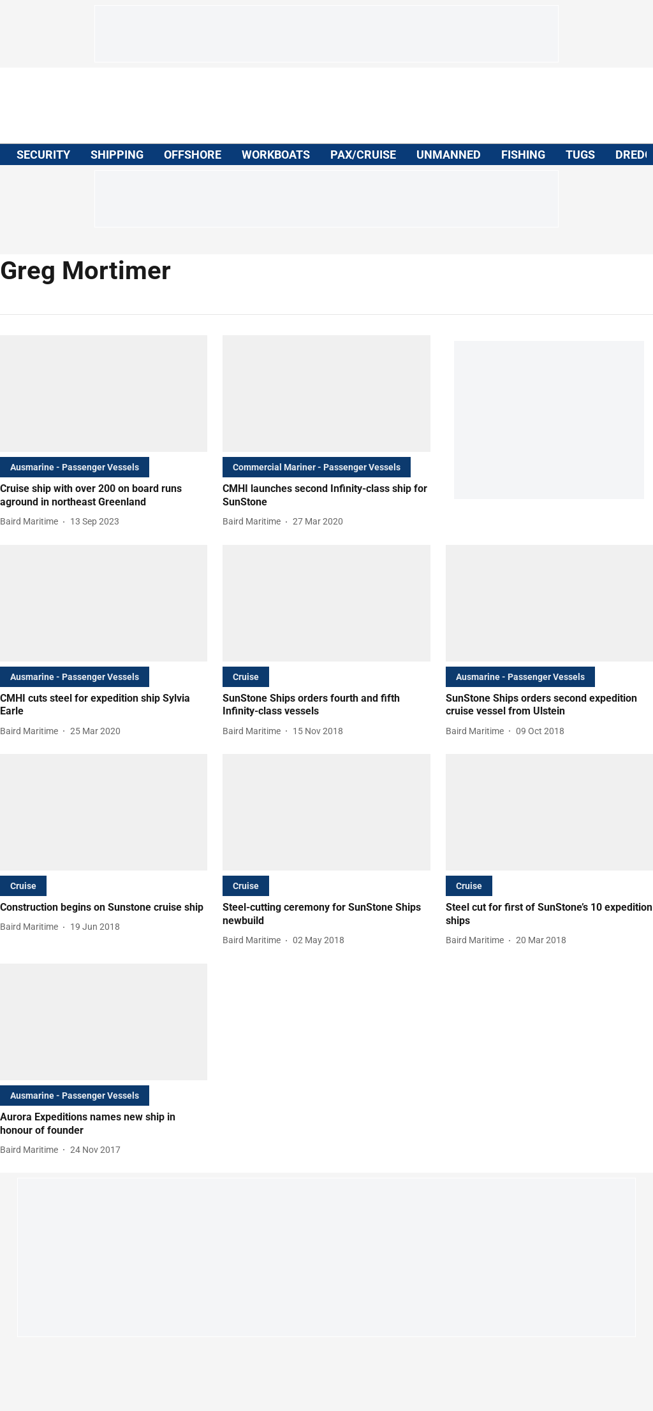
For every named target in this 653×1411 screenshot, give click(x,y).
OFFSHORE (192, 154)
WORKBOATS (276, 154)
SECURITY (43, 154)
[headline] (103, 495)
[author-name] (31, 521)
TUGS (580, 154)
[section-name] (74, 467)
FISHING (523, 154)
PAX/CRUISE (363, 154)
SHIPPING (117, 154)
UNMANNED (448, 154)
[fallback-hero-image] (103, 393)
